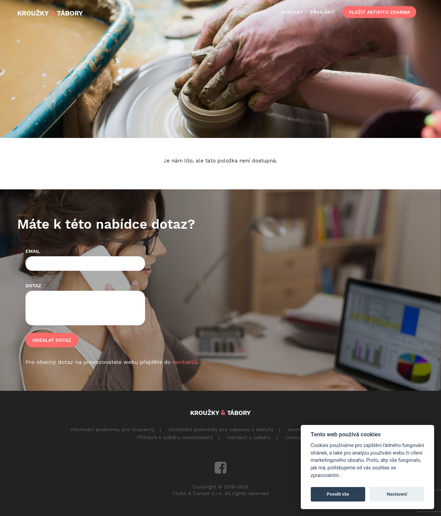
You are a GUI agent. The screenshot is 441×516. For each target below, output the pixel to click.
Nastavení (397, 494)
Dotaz (33, 285)
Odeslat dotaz (51, 340)
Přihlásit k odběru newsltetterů (175, 437)
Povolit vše (338, 494)
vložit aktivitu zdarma (379, 12)
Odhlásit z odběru (249, 437)
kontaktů (185, 362)
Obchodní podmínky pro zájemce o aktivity (221, 429)
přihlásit (322, 12)
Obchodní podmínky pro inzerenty (112, 429)
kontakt (292, 12)
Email (32, 251)
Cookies (294, 437)
